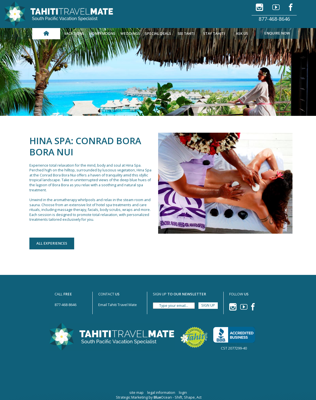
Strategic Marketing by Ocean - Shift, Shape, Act (159, 397)
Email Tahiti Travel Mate (117, 304)
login (183, 392)
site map (136, 392)
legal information (161, 392)
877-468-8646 (274, 18)
